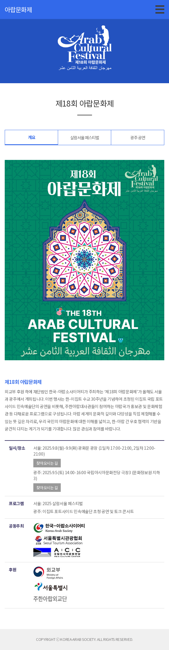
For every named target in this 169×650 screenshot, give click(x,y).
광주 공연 (137, 137)
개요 (31, 137)
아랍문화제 (18, 9)
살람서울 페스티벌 (84, 137)
